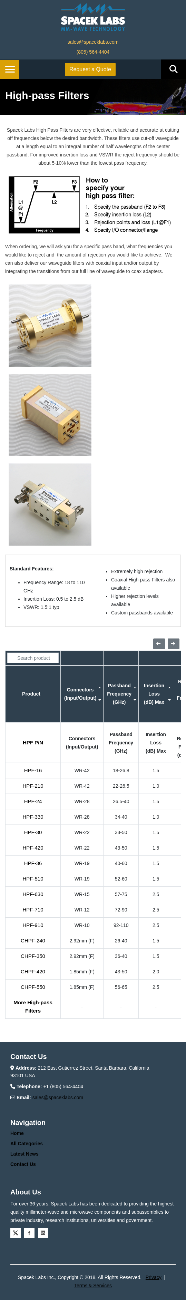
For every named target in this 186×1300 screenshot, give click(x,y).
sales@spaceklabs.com (93, 42)
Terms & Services (93, 1285)
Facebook (29, 1233)
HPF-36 (33, 863)
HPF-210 (32, 786)
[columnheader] (33, 693)
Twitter (15, 1233)
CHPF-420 (33, 971)
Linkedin (43, 1233)
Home (17, 1133)
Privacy (153, 1277)
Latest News (24, 1154)
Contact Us (23, 1164)
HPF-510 (32, 879)
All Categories (26, 1143)
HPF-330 (32, 817)
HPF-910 (32, 925)
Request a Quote (90, 69)
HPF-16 (33, 770)
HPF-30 (33, 832)
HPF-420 (32, 848)
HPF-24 (33, 801)
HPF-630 (32, 894)
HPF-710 (32, 910)
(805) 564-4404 (93, 52)
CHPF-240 (33, 940)
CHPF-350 (33, 956)
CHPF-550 (33, 987)
